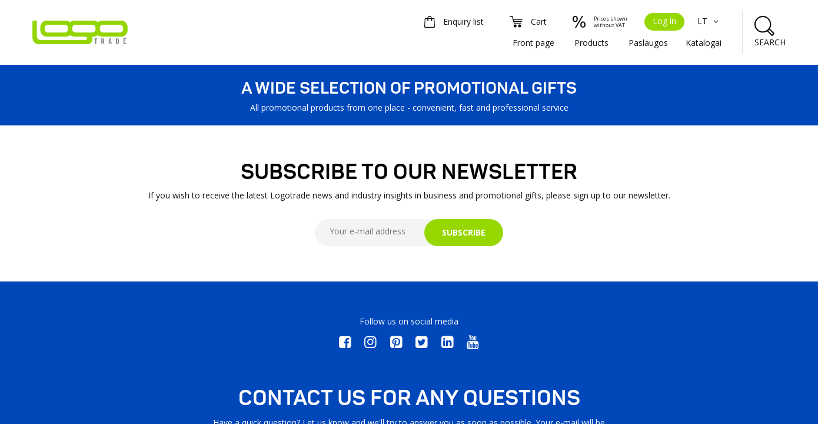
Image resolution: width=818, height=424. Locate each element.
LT (709, 20)
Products (591, 42)
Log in (664, 20)
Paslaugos (648, 42)
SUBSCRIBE (464, 232)
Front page (533, 42)
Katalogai (703, 42)
